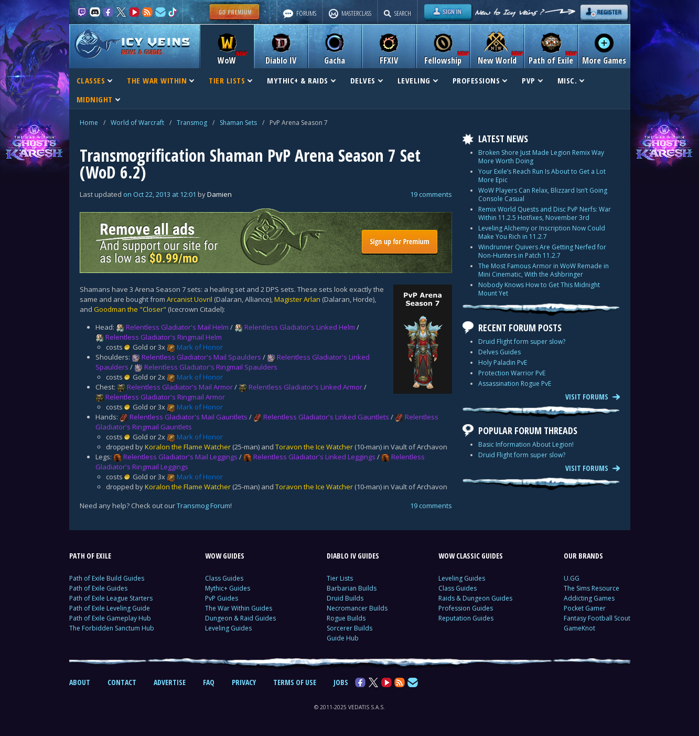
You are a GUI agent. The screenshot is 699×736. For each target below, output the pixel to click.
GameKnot (579, 628)
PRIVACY (244, 682)
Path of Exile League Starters (111, 598)
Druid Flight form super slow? (521, 341)
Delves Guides (499, 352)
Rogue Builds (346, 618)
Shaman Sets (238, 122)
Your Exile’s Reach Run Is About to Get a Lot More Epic (542, 175)
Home (89, 122)
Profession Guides (465, 608)
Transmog (192, 122)
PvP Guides (221, 598)
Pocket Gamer (585, 608)
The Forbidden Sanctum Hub (111, 628)
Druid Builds (345, 598)
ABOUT (79, 682)
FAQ (208, 682)
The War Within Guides (238, 608)
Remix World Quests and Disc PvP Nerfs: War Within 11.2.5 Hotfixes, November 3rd (544, 213)
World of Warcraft (137, 122)
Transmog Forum (203, 505)
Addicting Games (589, 598)
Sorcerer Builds (349, 628)
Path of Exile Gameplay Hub (110, 618)
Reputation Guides (465, 618)
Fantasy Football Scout (597, 618)
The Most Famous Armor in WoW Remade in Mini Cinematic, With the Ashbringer (543, 270)
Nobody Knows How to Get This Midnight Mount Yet (539, 289)
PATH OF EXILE (90, 556)
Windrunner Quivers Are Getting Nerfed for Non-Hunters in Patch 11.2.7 (542, 251)
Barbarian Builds (352, 588)
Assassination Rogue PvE (514, 383)
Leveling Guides (228, 628)
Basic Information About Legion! (526, 444)
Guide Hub (343, 638)
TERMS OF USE (294, 682)
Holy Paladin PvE (502, 362)
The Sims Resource (591, 588)
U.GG (571, 578)
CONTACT (121, 682)
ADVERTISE (170, 682)
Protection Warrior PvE (511, 373)
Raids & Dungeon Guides (475, 598)
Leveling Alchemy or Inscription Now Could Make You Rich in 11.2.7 (541, 232)
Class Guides (224, 578)
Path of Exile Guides (98, 588)
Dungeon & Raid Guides (240, 618)
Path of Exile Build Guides (106, 578)
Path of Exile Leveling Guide (109, 608)
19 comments (431, 194)
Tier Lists (340, 578)
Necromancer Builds (357, 608)
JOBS (341, 682)
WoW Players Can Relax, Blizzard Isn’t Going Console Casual (542, 194)
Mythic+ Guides (227, 588)
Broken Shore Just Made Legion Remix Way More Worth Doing (541, 156)
